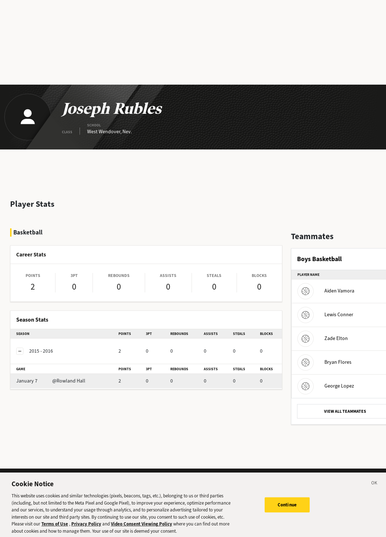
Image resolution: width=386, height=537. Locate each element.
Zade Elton (322, 338)
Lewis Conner (325, 314)
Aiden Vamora (325, 290)
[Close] (374, 488)
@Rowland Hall (50, 380)
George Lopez (325, 385)
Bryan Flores (324, 362)
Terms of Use (54, 528)
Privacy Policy (86, 528)
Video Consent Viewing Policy (141, 528)
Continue (287, 509)
